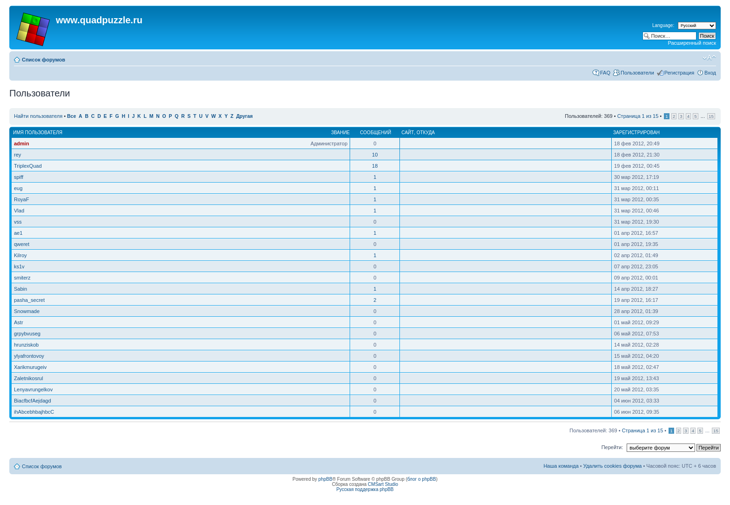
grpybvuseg (27, 333)
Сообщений (375, 132)
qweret (21, 244)
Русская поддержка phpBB (364, 489)
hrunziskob (26, 345)
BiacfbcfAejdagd (32, 400)
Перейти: (612, 447)
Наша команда (560, 466)
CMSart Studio (383, 484)
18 (375, 166)
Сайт (407, 132)
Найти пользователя (38, 116)
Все (71, 116)
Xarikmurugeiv (30, 367)
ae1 (18, 233)
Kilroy (20, 255)
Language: (663, 25)
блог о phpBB (421, 479)
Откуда (426, 132)
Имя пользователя (37, 132)
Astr (18, 322)
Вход (710, 72)
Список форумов (43, 59)
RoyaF (21, 199)
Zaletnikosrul (28, 378)
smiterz (22, 277)
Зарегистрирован (636, 132)
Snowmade (27, 311)
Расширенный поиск (692, 43)
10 (375, 154)
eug (18, 188)
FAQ (605, 72)
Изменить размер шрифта (709, 58)
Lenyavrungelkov (33, 389)
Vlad (19, 210)
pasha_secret (29, 300)
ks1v (19, 266)
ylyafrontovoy (29, 356)
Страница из (638, 116)
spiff (18, 177)
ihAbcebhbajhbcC (34, 412)
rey (17, 154)
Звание (340, 132)
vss (18, 222)
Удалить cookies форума (612, 466)
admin (21, 143)
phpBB (325, 479)
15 (711, 116)
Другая (244, 116)
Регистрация (679, 72)
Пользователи (637, 72)
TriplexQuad (28, 166)
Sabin (20, 289)
